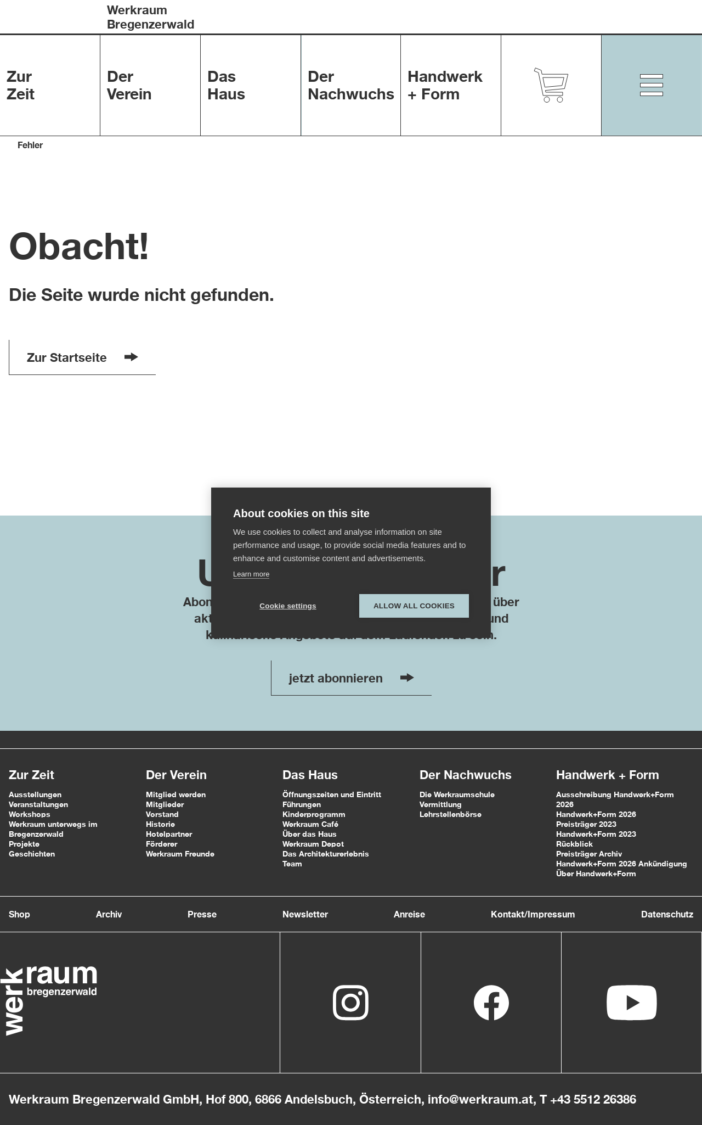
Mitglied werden (176, 794)
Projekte (24, 843)
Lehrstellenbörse (451, 814)
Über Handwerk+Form (596, 873)
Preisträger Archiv (589, 853)
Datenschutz (667, 914)
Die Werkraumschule (457, 794)
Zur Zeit (31, 775)
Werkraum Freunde (180, 853)
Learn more (251, 574)
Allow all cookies (414, 606)
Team (292, 863)
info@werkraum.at (480, 1099)
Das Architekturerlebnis (325, 853)
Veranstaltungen (38, 804)
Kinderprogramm (314, 814)
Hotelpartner (169, 833)
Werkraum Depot (313, 843)
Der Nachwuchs (466, 775)
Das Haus (310, 775)
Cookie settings (287, 606)
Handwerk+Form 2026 (596, 814)
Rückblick (574, 843)
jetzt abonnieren (351, 678)
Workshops (29, 814)
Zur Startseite (82, 357)
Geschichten (32, 853)
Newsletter (305, 914)
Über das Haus (309, 833)
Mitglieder (165, 804)
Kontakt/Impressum (533, 914)
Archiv (109, 914)
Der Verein (176, 775)
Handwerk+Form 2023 (596, 833)
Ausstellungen (35, 794)
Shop (19, 914)
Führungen (301, 804)
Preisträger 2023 (586, 824)
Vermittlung (441, 804)
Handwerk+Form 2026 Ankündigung (621, 863)
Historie (160, 824)
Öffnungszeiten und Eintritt (331, 794)
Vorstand (162, 814)
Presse (202, 914)
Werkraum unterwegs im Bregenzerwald (53, 828)
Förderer (161, 843)
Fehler (30, 144)
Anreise (409, 914)
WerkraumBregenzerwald (150, 17)
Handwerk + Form (607, 775)
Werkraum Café (310, 824)
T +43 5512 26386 (588, 1099)
